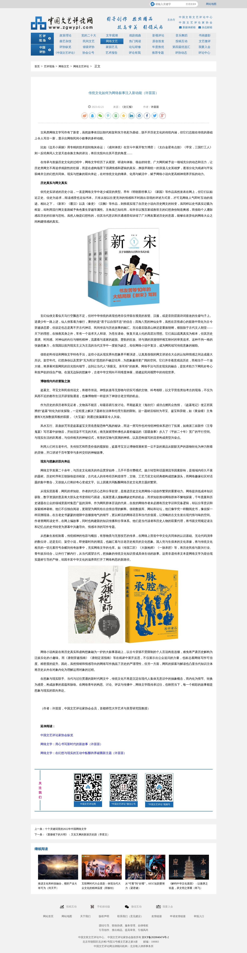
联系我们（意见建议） (130, 916)
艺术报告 (111, 52)
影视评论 (158, 35)
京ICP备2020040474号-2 (155, 937)
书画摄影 (205, 35)
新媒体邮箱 (187, 27)
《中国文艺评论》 (65, 52)
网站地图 (211, 4)
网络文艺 (112, 41)
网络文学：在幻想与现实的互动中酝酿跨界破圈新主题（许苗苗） (83, 753)
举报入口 (199, 916)
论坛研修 (135, 46)
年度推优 (158, 46)
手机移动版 (104, 906)
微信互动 (136, 906)
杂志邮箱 (204, 27)
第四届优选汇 (181, 46)
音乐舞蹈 (181, 35)
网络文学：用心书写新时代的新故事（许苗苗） (71, 744)
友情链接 (156, 916)
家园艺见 (112, 46)
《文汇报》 (127, 107)
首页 (37, 66)
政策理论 (65, 35)
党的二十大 (88, 35)
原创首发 (158, 41)
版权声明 (104, 916)
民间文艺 (89, 41)
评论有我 (135, 52)
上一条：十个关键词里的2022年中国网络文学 (60, 829)
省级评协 (88, 46)
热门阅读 (135, 41)
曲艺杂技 (65, 41)
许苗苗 (155, 107)
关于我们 (85, 916)
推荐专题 (158, 52)
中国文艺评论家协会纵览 (56, 735)
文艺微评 (205, 41)
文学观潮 (112, 35)
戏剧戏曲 (135, 35)
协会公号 (88, 52)
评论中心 (204, 52)
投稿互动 (181, 41)
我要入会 (204, 46)
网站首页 (48, 916)
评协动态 (181, 52)
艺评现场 (49, 66)
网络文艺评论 (81, 66)
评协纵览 (65, 46)
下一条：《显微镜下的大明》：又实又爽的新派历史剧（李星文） (72, 834)
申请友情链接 (178, 916)
